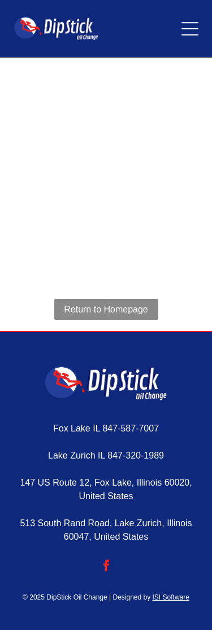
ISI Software (171, 597)
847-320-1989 (135, 455)
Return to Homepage (106, 309)
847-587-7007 (130, 428)
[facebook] (106, 567)
